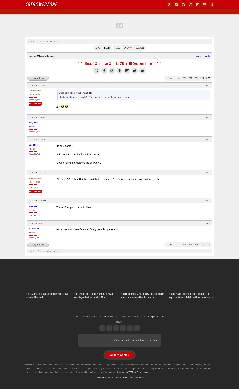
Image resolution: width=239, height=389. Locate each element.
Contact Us (108, 378)
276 (202, 78)
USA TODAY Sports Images (137, 372)
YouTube (137, 328)
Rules (107, 48)
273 (184, 78)
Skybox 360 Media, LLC (110, 316)
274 (190, 78)
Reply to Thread (38, 78)
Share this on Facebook (104, 71)
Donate (98, 378)
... (179, 78)
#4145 (208, 201)
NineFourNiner (35, 91)
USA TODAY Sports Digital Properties (119, 308)
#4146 (208, 223)
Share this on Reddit (135, 71)
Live (97, 48)
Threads (116, 328)
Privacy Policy (121, 378)
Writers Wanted (119, 355)
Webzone (41, 4)
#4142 (208, 117)
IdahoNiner (34, 228)
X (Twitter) (102, 328)
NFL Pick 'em (35, 104)
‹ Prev (169, 78)
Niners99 (33, 206)
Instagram (123, 328)
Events (128, 48)
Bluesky (130, 328)
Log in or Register (203, 56)
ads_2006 (33, 122)
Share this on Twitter (96, 71)
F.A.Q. (117, 48)
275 (196, 78)
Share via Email (142, 71)
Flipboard (197, 4)
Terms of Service (136, 378)
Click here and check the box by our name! (136, 340)
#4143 (208, 139)
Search (140, 48)
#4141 (208, 85)
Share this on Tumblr (119, 71)
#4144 (208, 173)
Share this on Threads (112, 71)
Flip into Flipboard (127, 71)
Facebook (109, 328)
